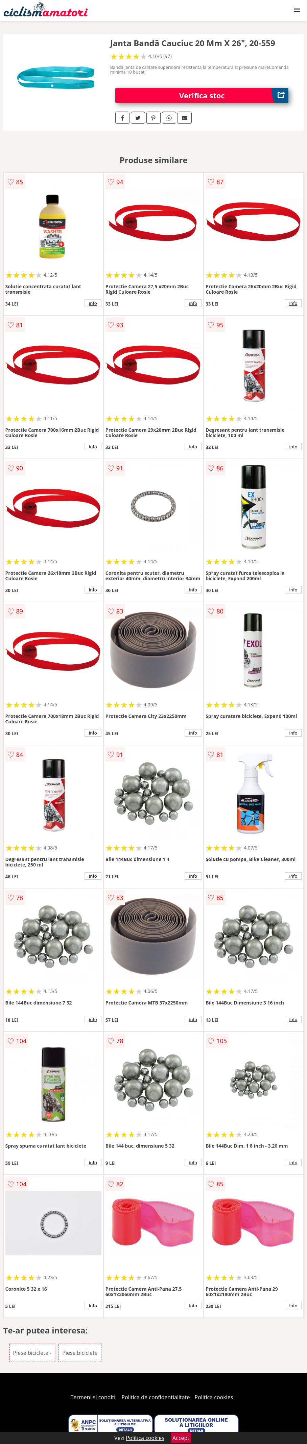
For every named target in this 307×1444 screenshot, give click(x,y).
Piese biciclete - (32, 1353)
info (93, 303)
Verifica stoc (234, 95)
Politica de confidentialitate (156, 1397)
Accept (180, 1438)
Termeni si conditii (94, 1397)
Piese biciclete (79, 1353)
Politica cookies (214, 1397)
